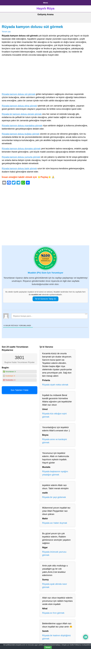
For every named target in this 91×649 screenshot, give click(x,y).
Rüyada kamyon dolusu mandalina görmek (22, 125)
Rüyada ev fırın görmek (53, 613)
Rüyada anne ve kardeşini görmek (54, 441)
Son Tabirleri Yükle (19, 390)
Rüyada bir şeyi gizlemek (54, 497)
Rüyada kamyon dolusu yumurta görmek (21, 157)
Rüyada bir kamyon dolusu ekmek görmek (22, 114)
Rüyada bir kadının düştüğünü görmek (56, 637)
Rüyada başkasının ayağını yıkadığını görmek (55, 473)
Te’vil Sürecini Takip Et (45, 299)
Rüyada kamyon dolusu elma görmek (19, 106)
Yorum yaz (6, 31)
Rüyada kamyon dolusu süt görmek (32, 27)
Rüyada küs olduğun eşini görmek (54, 415)
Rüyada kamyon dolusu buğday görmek (20, 134)
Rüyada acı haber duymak (54, 523)
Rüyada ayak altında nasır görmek (54, 585)
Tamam (47, 647)
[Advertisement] (45, 75)
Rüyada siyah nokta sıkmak (55, 384)
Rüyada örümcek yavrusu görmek (54, 553)
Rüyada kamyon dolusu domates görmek (21, 148)
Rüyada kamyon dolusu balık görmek (19, 168)
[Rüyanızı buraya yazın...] (49, 316)
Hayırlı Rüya (45, 8)
